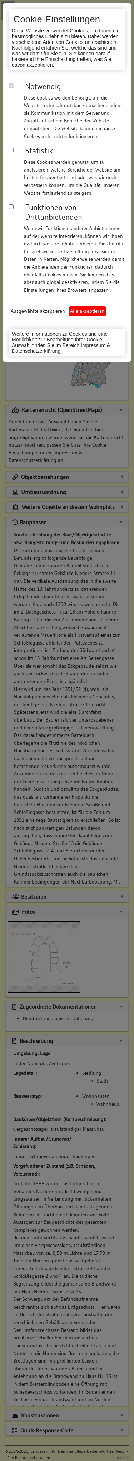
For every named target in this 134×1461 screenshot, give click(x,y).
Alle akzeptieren (87, 311)
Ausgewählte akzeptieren (38, 311)
